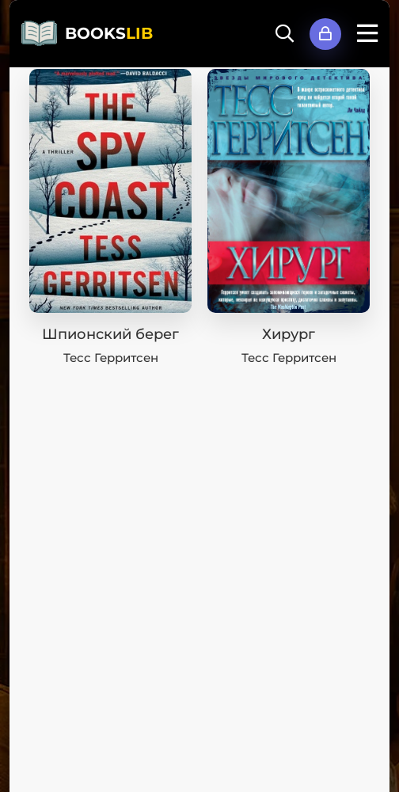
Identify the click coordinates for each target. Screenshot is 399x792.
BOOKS (109, 33)
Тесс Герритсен (110, 357)
